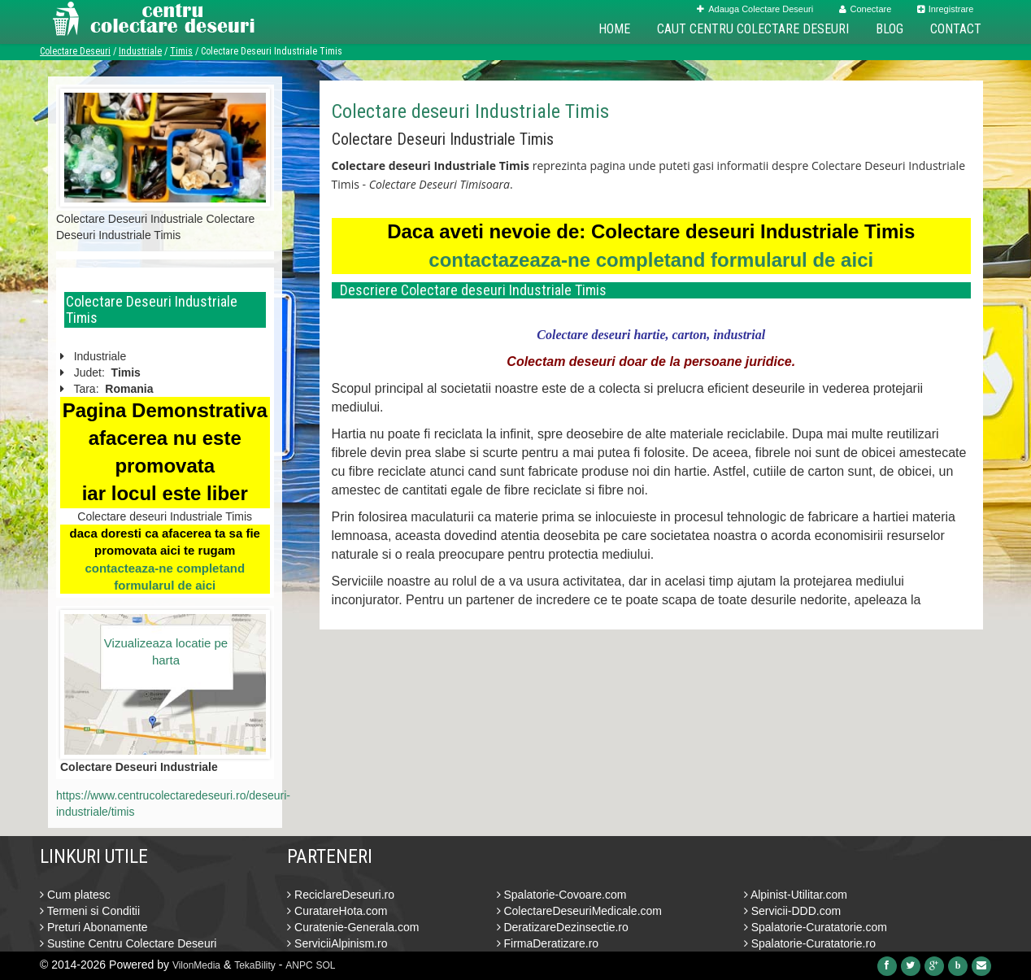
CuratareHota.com (337, 910)
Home (614, 29)
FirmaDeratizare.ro (548, 943)
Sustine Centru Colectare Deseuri (128, 943)
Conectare (865, 9)
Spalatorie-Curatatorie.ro (810, 943)
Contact (955, 29)
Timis (181, 51)
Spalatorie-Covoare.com (562, 894)
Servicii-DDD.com (792, 910)
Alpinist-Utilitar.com (795, 894)
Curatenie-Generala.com (353, 927)
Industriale (140, 51)
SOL (326, 965)
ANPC (298, 965)
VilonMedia (196, 965)
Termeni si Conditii (90, 910)
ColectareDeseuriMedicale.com (579, 910)
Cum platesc (75, 894)
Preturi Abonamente (94, 927)
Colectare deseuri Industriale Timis (470, 111)
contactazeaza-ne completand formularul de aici (650, 260)
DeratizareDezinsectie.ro (563, 927)
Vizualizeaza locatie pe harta (166, 651)
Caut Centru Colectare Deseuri (753, 29)
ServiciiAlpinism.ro (337, 943)
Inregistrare (945, 9)
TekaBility (255, 965)
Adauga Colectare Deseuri (755, 9)
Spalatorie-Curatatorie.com (815, 927)
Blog (889, 29)
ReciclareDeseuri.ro (340, 894)
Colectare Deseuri (75, 51)
